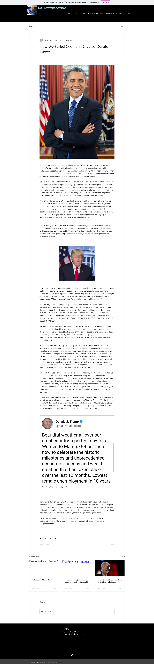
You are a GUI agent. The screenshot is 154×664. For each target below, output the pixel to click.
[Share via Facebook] (40, 539)
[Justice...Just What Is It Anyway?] (44, 568)
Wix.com (59, 662)
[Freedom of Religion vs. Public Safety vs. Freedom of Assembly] (77, 568)
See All (122, 556)
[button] (122, 26)
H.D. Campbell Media (51, 8)
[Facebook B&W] (67, 655)
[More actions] (113, 40)
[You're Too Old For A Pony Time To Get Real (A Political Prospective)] (110, 568)
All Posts (32, 26)
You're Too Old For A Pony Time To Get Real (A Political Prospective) (110, 581)
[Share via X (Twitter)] (45, 539)
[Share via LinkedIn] (50, 539)
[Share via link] (55, 539)
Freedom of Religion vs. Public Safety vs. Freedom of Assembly (77, 581)
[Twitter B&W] (72, 655)
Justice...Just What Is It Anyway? (44, 580)
